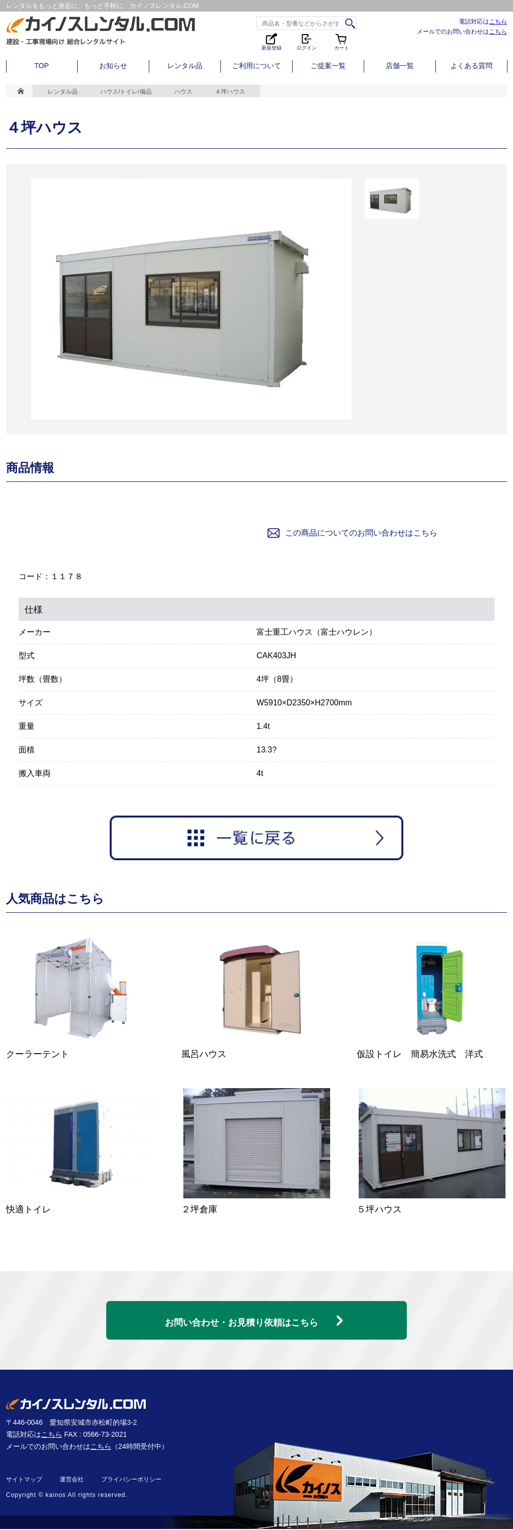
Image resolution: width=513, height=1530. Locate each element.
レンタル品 (184, 66)
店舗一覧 (400, 66)
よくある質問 (471, 66)
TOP (42, 66)
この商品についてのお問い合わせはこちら (351, 533)
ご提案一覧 (328, 66)
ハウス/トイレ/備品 (126, 91)
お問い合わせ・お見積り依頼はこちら (241, 1317)
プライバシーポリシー (131, 1480)
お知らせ (113, 66)
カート (342, 41)
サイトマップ (24, 1480)
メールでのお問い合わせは (462, 31)
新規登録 (271, 41)
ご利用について (256, 66)
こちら (498, 21)
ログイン (307, 41)
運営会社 (72, 1480)
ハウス (183, 91)
